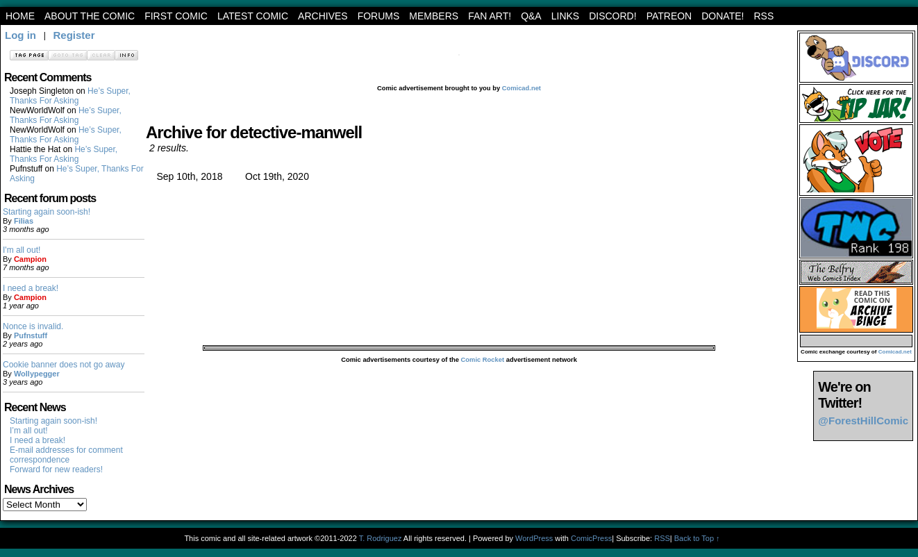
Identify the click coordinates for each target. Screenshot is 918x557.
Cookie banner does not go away (63, 364)
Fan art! (489, 16)
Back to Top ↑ (697, 538)
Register (73, 35)
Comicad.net (521, 88)
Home (20, 16)
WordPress (534, 538)
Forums (379, 16)
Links (565, 16)
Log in (20, 35)
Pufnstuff (30, 335)
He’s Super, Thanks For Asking (70, 96)
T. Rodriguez (380, 538)
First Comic (176, 16)
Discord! (612, 16)
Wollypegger (37, 373)
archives (323, 16)
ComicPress (591, 538)
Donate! (722, 16)
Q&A (531, 16)
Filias (23, 221)
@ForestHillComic (863, 420)
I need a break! (30, 288)
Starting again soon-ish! (46, 212)
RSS (763, 16)
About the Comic (89, 16)
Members (433, 16)
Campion (30, 259)
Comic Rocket (483, 359)
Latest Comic (252, 16)
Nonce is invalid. (33, 326)
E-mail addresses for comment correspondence (66, 455)
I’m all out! (29, 430)
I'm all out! (21, 250)
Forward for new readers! (56, 469)
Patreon (669, 16)
